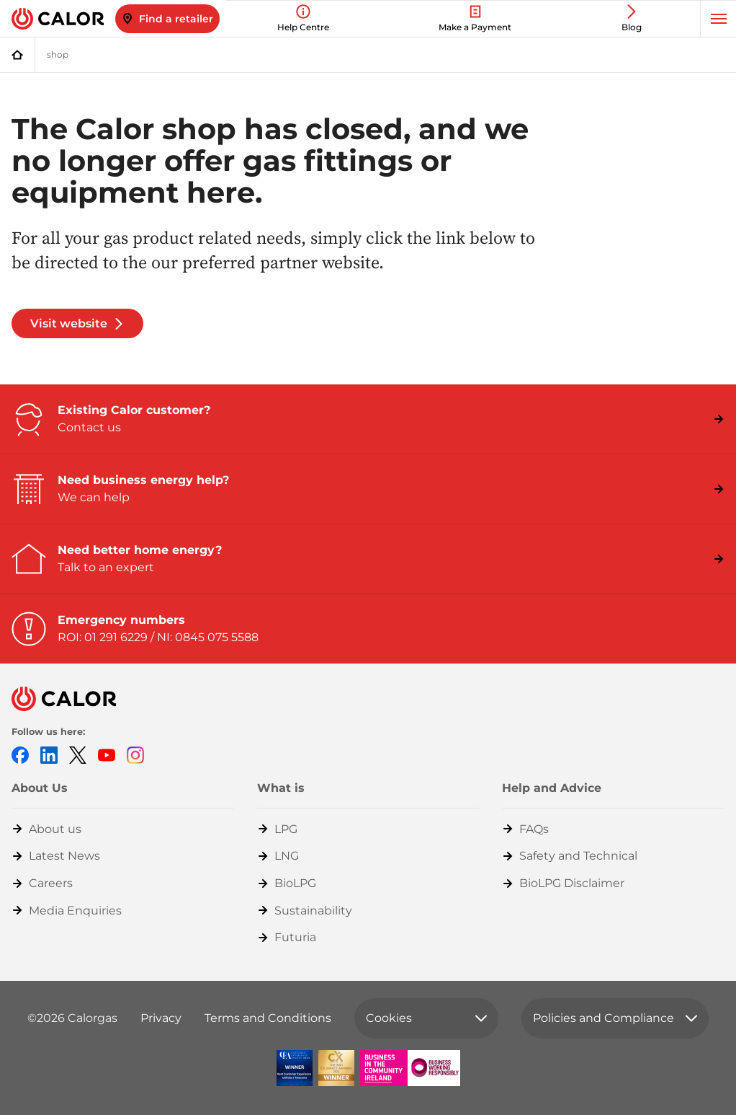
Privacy (160, 1018)
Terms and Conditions (268, 1018)
